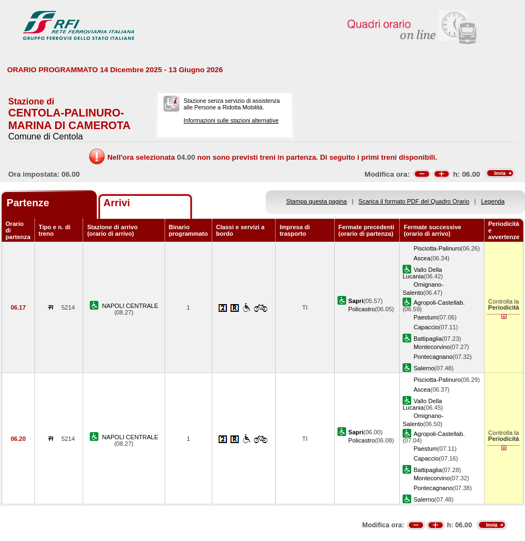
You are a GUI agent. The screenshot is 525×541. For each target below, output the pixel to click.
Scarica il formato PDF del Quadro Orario (414, 201)
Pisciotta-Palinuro (436, 248)
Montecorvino (431, 347)
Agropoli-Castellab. (439, 302)
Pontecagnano (432, 356)
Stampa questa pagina (316, 201)
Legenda (493, 201)
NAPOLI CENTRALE (130, 306)
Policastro (361, 309)
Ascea (421, 258)
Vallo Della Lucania (422, 273)
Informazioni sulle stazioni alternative (231, 120)
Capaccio (426, 327)
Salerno (423, 368)
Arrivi (116, 202)
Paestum (425, 317)
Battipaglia (427, 338)
